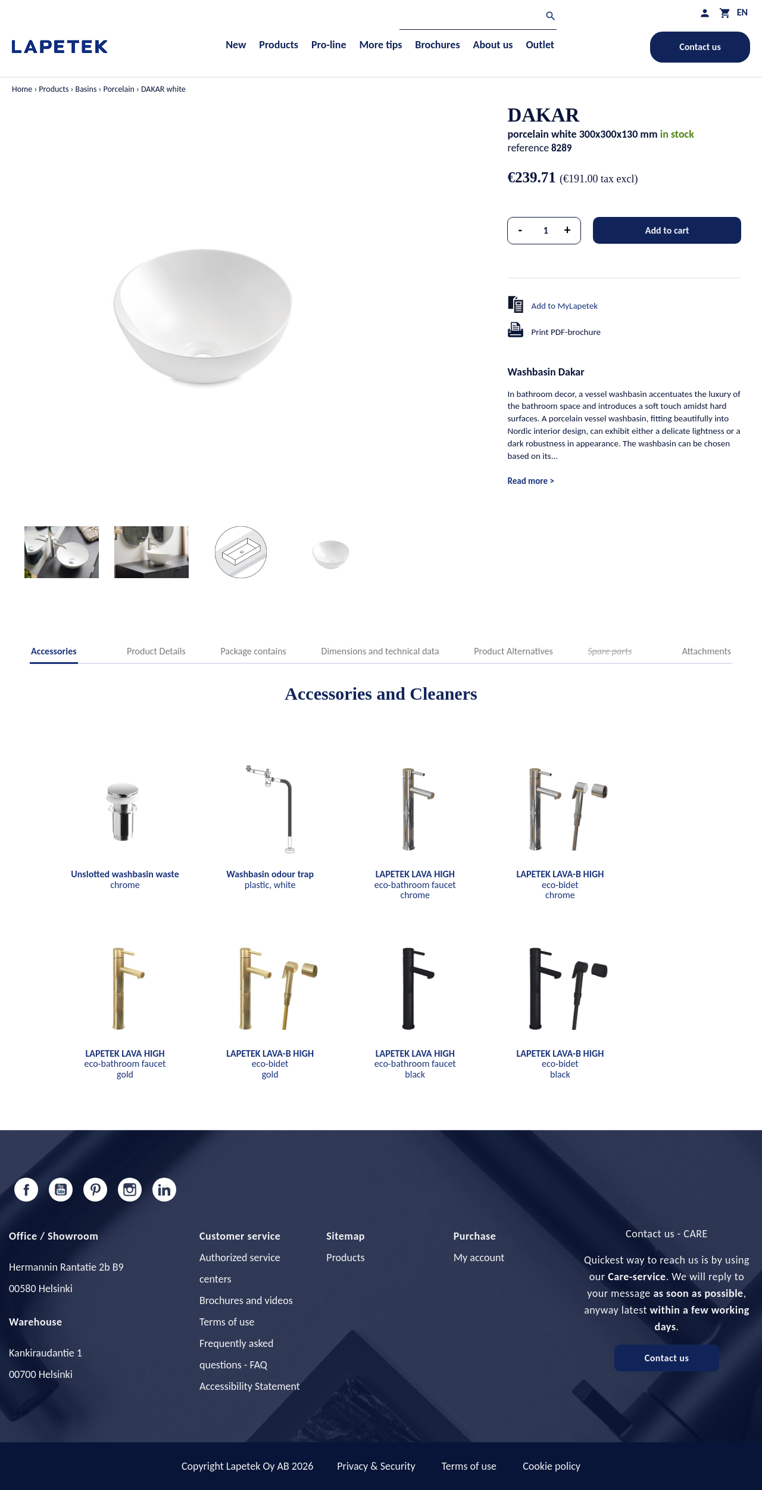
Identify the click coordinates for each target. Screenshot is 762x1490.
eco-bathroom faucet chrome (415, 884)
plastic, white (270, 879)
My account (479, 1257)
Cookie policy (551, 1466)
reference (528, 148)
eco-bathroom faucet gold (125, 1064)
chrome (125, 879)
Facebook (26, 1190)
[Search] (478, 17)
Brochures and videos (246, 1300)
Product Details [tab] (156, 651)
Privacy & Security (376, 1466)
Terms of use (226, 1321)
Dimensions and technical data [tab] (380, 651)
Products (345, 1257)
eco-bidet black (560, 1064)
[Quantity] (545, 231)
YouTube (61, 1190)
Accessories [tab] (54, 651)
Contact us (700, 46)
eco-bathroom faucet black (415, 1064)
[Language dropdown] (742, 12)
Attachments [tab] (706, 651)
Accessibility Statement (249, 1386)
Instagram (130, 1190)
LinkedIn (164, 1190)
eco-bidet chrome (560, 884)
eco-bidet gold (270, 1064)
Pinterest (95, 1190)
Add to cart (667, 230)
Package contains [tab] (253, 651)
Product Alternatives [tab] (513, 651)
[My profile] (705, 13)
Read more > (530, 481)
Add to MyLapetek (564, 305)
